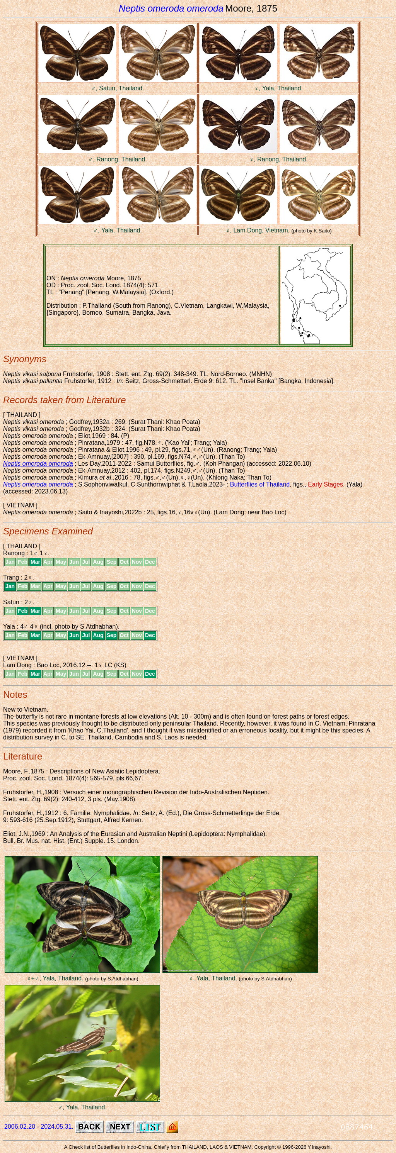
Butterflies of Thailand (260, 484)
